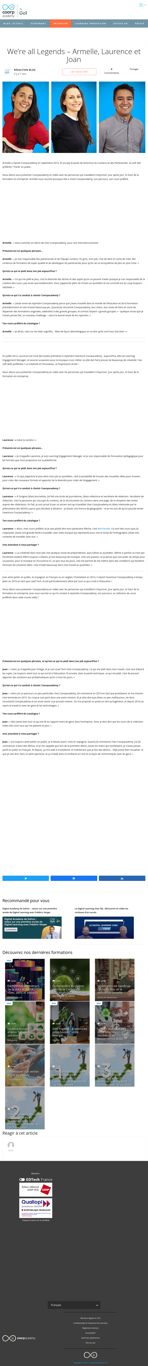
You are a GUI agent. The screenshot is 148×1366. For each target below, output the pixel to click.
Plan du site (90, 1343)
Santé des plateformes (90, 1338)
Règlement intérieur (90, 1328)
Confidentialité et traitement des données (90, 1323)
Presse (140, 23)
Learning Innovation (90, 23)
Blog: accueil (14, 23)
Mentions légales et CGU (90, 1318)
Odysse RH (120, 23)
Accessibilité (90, 1333)
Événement (38, 23)
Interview (60, 23)
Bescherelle (104, 528)
